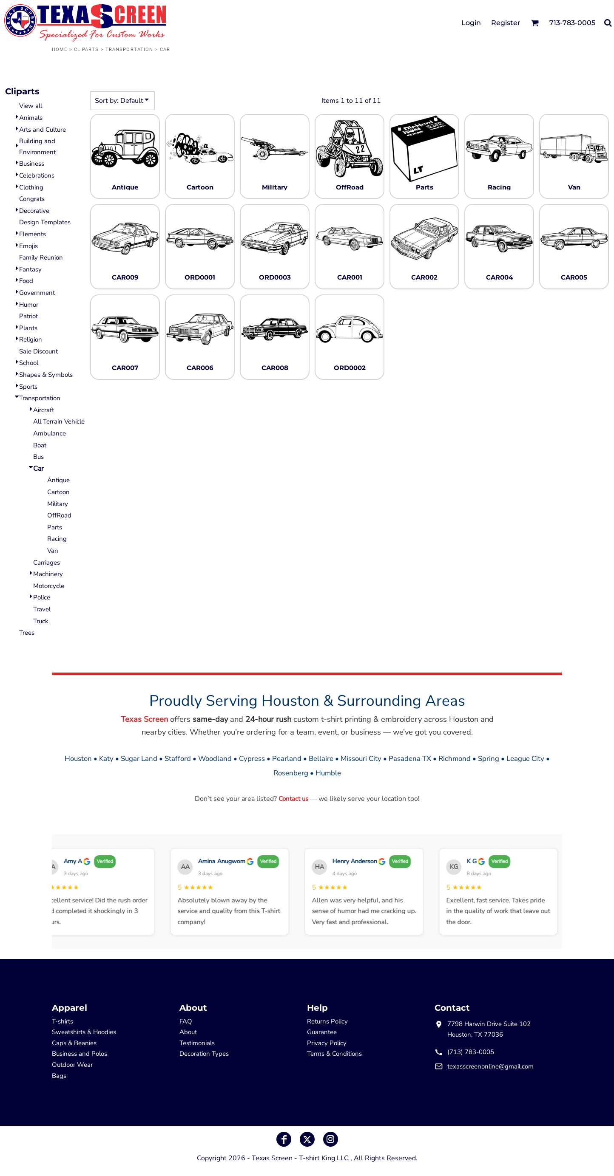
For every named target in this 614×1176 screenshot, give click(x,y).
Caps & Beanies (74, 1043)
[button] (535, 23)
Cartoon (58, 492)
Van (52, 550)
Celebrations (36, 175)
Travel (42, 609)
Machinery (48, 574)
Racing (57, 538)
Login (471, 23)
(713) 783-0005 (470, 1052)
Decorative (34, 210)
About (188, 1032)
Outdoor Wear (72, 1064)
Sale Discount (38, 351)
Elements (32, 234)
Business (31, 163)
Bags (59, 1075)
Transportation (129, 49)
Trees (26, 632)
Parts (54, 527)
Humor (28, 304)
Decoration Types (204, 1053)
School (28, 363)
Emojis (28, 246)
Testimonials (197, 1043)
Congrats (32, 199)
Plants (28, 328)
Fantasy (30, 269)
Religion (30, 339)
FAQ (185, 1021)
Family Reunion (41, 257)
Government (37, 292)
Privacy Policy (327, 1043)
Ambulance (49, 433)
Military (57, 504)
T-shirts (62, 1021)
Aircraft (43, 410)
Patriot (28, 316)
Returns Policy (327, 1021)
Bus (38, 456)
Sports (28, 386)
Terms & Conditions (334, 1053)
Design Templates (45, 222)
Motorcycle (48, 586)
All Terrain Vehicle (59, 421)
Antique (58, 480)
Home (59, 49)
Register (505, 23)
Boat (39, 445)
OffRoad (59, 515)
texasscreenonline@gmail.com (490, 1066)
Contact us (293, 798)
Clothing (31, 187)
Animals (31, 117)
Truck (40, 621)
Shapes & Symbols (46, 374)
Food (26, 281)
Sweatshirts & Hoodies (84, 1032)
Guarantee (322, 1032)
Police (41, 597)
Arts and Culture (42, 129)
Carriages (46, 562)
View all (30, 106)
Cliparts (86, 49)
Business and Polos (79, 1053)
